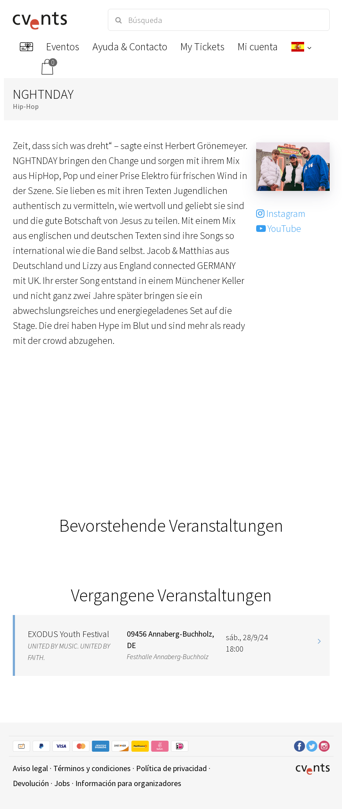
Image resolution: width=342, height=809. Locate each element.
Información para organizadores (128, 783)
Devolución (31, 783)
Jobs (62, 783)
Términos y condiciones (92, 768)
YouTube (278, 228)
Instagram (280, 213)
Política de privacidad (171, 768)
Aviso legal (30, 768)
